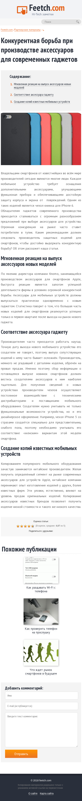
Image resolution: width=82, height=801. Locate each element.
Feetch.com (7, 29)
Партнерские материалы (27, 29)
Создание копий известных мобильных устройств (42, 102)
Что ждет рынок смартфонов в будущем (41, 671)
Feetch (47, 10)
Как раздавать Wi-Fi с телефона (41, 589)
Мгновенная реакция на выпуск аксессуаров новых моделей (42, 86)
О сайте (32, 793)
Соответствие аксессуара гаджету (34, 94)
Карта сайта (47, 793)
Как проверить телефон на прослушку (41, 630)
